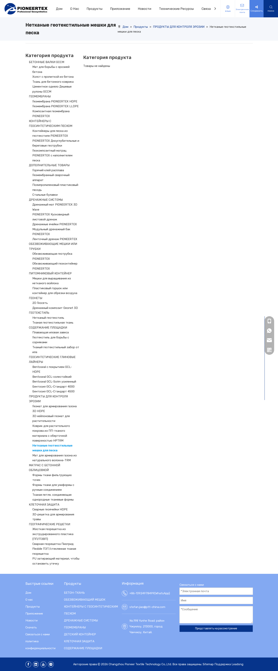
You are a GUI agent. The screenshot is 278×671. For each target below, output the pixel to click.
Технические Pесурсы (176, 9)
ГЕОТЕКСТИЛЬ (39, 312)
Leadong (237, 664)
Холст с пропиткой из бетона (53, 76)
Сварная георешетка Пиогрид (53, 544)
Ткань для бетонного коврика (53, 81)
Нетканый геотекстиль (48, 317)
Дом (59, 9)
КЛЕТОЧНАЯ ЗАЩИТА (44, 504)
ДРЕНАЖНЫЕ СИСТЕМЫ (46, 199)
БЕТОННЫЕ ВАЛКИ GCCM (46, 62)
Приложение (120, 9)
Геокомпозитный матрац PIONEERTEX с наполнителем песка (52, 155)
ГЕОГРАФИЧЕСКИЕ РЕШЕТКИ (49, 524)
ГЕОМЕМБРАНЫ (40, 96)
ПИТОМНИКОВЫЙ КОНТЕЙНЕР (50, 273)
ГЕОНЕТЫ (35, 298)
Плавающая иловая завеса (50, 332)
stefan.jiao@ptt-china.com (147, 607)
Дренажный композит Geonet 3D (55, 308)
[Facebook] (28, 664)
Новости (144, 9)
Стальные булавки (45, 194)
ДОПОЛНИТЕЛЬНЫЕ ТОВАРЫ (49, 165)
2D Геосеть (40, 303)
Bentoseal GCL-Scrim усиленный (54, 381)
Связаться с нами (37, 634)
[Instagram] (51, 664)
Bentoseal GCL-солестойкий (51, 376)
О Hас (74, 9)
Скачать (31, 627)
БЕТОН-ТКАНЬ (74, 592)
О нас (29, 599)
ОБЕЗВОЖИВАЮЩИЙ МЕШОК (84, 599)
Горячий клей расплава (48, 170)
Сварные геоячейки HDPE (50, 509)
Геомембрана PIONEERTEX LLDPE (55, 106)
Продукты (94, 9)
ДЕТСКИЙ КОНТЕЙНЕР (80, 634)
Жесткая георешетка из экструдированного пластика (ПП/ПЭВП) (52, 534)
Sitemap (208, 664)
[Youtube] (43, 664)
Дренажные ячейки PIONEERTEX (54, 224)
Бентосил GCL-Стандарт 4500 (53, 391)
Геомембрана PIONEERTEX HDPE (54, 101)
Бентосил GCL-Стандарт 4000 (53, 386)
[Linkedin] (36, 664)
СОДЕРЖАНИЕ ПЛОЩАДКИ (48, 327)
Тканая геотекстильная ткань (52, 322)
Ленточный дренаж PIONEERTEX (54, 239)
